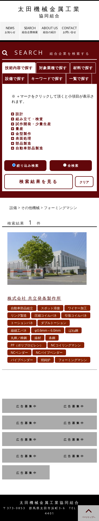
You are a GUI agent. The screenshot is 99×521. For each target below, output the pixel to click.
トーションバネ (22, 323)
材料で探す (83, 67)
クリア (84, 182)
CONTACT (69, 30)
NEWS (10, 30)
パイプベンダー (22, 360)
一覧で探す (79, 78)
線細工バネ (19, 330)
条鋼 (52, 338)
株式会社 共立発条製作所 (34, 298)
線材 (38, 338)
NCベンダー (19, 352)
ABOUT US (49, 30)
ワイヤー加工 (77, 308)
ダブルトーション (53, 323)
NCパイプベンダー (49, 352)
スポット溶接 (50, 308)
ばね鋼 (73, 330)
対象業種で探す (53, 67)
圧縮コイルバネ (46, 315)
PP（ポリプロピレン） (27, 345)
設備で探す (15, 78)
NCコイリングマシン (66, 345)
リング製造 (19, 315)
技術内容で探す (19, 67)
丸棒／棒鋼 (19, 338)
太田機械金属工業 (49, 12)
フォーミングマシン (72, 360)
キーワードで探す (47, 78)
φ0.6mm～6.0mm (48, 330)
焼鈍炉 (45, 360)
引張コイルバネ (76, 315)
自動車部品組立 (22, 308)
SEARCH (29, 30)
